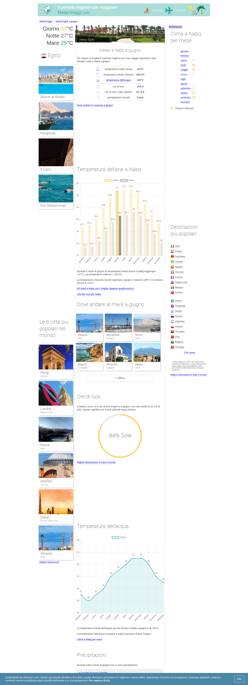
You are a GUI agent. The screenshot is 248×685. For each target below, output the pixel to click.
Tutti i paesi (189, 352)
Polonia (178, 326)
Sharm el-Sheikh (52, 97)
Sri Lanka (180, 331)
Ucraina (179, 261)
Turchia (44, 484)
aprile (183, 65)
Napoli (139, 364)
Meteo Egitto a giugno (66, 21)
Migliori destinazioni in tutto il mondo (96, 462)
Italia (42, 448)
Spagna (179, 266)
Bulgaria (179, 342)
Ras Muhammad (53, 205)
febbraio (185, 55)
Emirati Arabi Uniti (49, 520)
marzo (184, 60)
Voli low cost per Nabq (89, 294)
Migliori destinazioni (49, 562)
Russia (178, 316)
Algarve (82, 364)
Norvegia (179, 347)
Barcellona (113, 335)
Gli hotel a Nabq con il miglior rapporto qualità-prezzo (105, 288)
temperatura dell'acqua (118, 80)
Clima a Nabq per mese (89, 639)
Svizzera (179, 272)
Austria (178, 251)
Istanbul (46, 481)
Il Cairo (45, 169)
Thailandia (180, 306)
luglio (183, 79)
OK (239, 679)
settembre (186, 88)
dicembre (185, 102)
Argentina (180, 321)
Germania (180, 256)
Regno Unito (46, 412)
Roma (44, 445)
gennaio (185, 51)
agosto (184, 83)
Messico (179, 287)
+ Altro (120, 378)
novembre (186, 97)
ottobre (184, 93)
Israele (178, 311)
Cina (177, 336)
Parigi (44, 372)
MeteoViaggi (45, 21)
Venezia (82, 335)
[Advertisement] (120, 133)
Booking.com (175, 26)
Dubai (44, 517)
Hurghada (47, 133)
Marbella (112, 364)
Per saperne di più (99, 680)
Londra (45, 409)
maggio (184, 69)
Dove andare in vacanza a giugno (95, 105)
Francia (44, 376)
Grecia (178, 300)
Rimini (139, 335)
